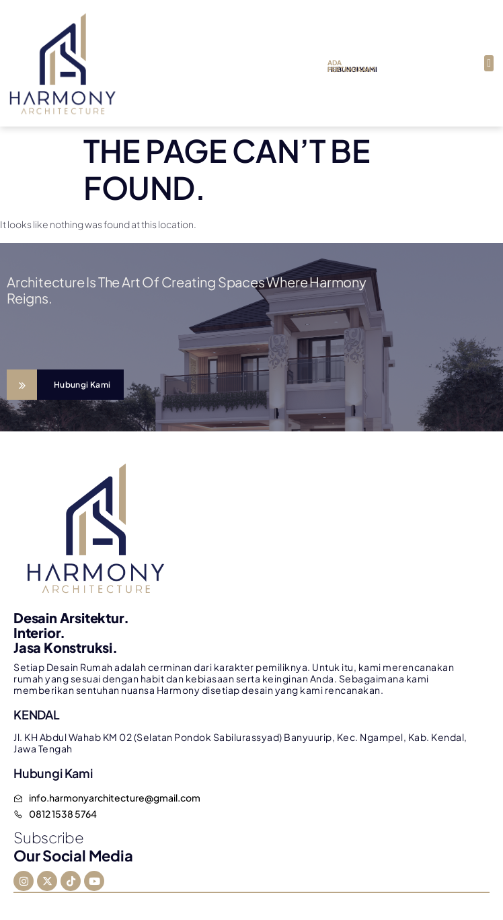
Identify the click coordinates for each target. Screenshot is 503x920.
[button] (489, 63)
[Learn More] (65, 384)
